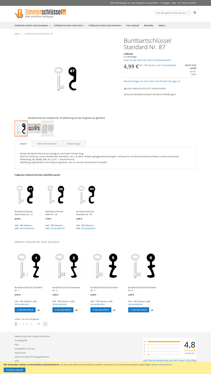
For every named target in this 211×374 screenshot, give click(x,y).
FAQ (17, 344)
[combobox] (173, 12)
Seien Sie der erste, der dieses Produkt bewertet (147, 60)
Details (23, 143)
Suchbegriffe (21, 340)
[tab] (23, 144)
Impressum (20, 352)
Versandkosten (169, 65)
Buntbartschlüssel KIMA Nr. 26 (54, 213)
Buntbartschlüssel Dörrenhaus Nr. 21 (24, 213)
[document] (106, 367)
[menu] (105, 25)
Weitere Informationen (162, 364)
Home (17, 33)
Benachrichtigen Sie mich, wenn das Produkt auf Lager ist (152, 81)
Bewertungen (74, 143)
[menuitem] (32, 25)
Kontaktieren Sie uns (25, 348)
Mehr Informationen (47, 143)
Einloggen (165, 2)
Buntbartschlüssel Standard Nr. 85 (85, 213)
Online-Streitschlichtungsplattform (32, 356)
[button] (20, 78)
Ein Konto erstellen (187, 2)
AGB (17, 361)
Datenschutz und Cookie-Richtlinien (32, 336)
